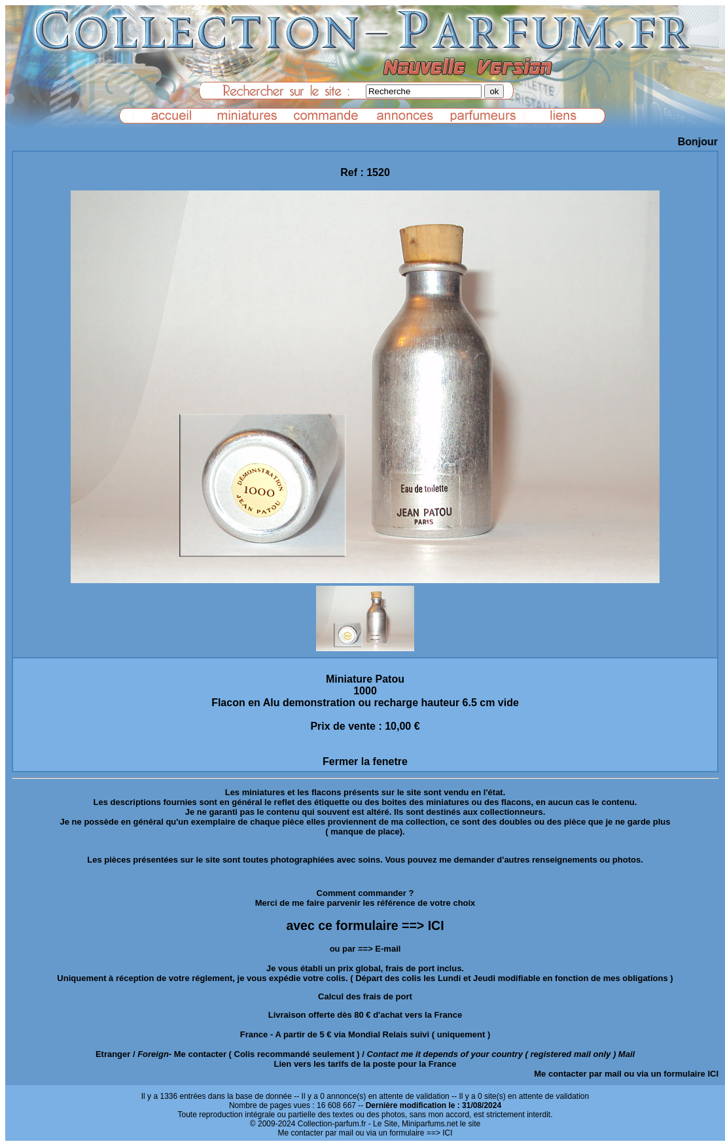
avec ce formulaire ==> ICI (365, 925)
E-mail (387, 949)
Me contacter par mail (578, 1074)
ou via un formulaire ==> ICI (403, 1132)
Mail (626, 1054)
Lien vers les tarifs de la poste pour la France (365, 1064)
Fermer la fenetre (365, 761)
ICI (712, 1074)
